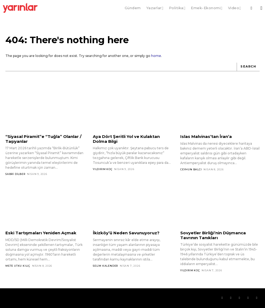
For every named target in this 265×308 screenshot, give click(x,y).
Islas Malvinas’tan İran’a (206, 136)
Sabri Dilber (15, 173)
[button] (251, 8)
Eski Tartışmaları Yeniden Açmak (40, 232)
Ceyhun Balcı (191, 169)
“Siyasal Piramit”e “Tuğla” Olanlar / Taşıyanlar (43, 139)
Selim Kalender (105, 265)
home (156, 56)
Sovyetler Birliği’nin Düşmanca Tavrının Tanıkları (213, 235)
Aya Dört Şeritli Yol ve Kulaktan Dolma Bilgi (126, 139)
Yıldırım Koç (103, 169)
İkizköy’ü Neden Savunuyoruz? (126, 232)
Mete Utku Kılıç (17, 265)
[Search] (248, 67)
